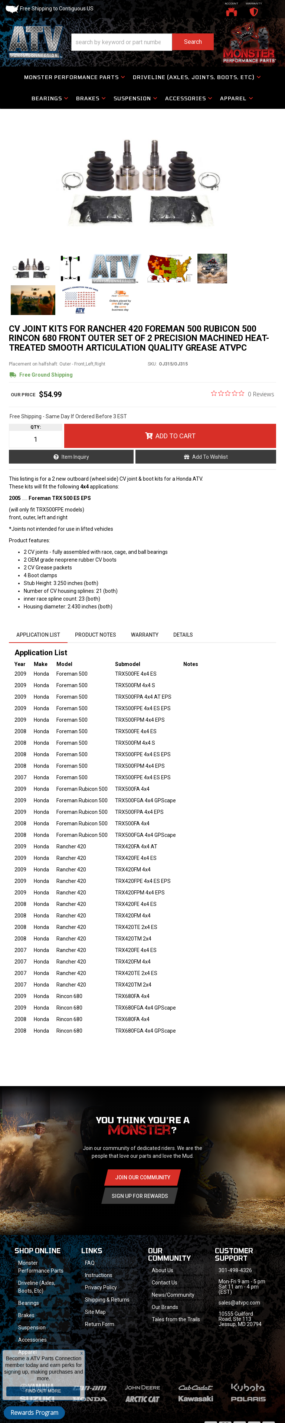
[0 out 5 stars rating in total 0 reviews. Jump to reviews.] (242, 393)
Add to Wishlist (210, 457)
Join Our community (142, 1177)
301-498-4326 (235, 1270)
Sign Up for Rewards (140, 1196)
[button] (142, 42)
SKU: (152, 364)
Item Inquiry (75, 457)
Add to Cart (175, 436)
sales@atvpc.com (239, 1303)
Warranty (144, 635)
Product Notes (95, 635)
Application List (38, 635)
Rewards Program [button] (34, 1413)
